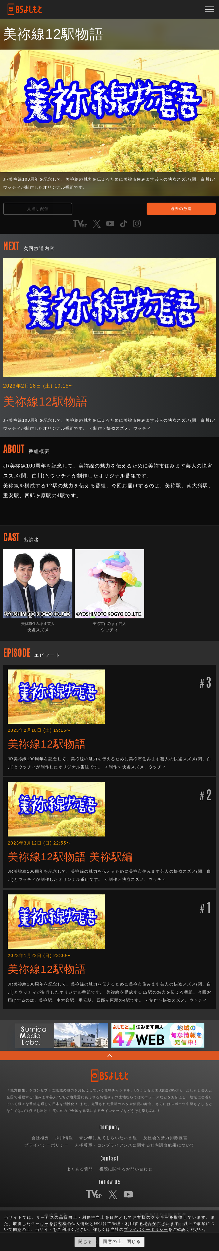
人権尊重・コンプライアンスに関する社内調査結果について (135, 1145)
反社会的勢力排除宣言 (165, 1137)
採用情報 (64, 1137)
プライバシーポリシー (46, 1145)
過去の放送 (181, 208)
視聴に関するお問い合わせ (126, 1169)
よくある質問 (79, 1169)
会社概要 (40, 1137)
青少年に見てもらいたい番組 (108, 1137)
